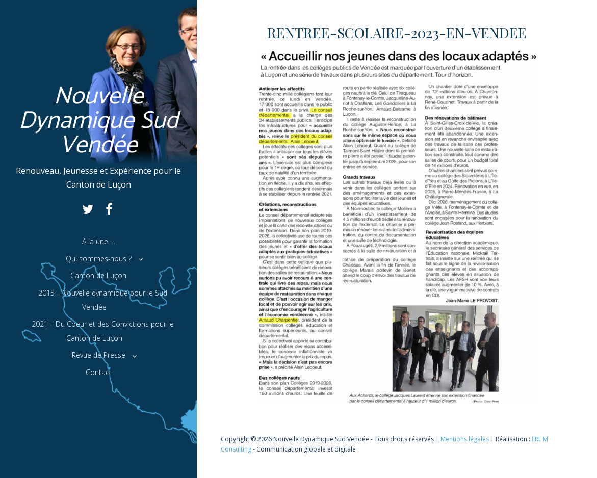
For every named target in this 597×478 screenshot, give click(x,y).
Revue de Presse (98, 355)
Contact (99, 372)
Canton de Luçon (98, 275)
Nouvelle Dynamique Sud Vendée (98, 121)
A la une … (98, 241)
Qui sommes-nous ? (99, 258)
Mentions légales (464, 439)
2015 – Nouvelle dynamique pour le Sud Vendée (102, 300)
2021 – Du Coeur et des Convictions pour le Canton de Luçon (103, 331)
